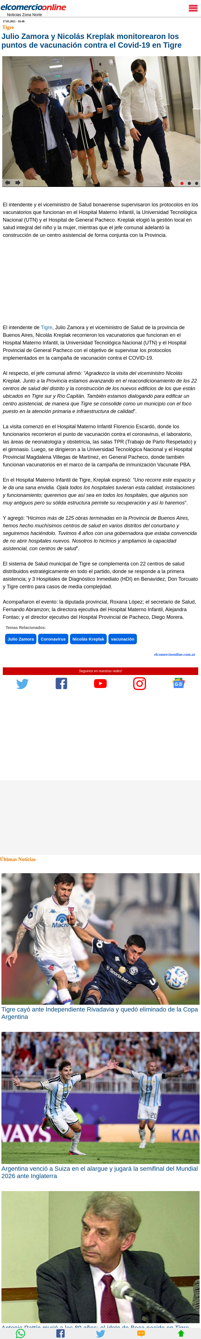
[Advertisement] (97, 281)
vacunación (122, 639)
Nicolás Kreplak (88, 639)
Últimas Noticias (18, 859)
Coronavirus (53, 639)
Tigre (8, 27)
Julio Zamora (21, 639)
